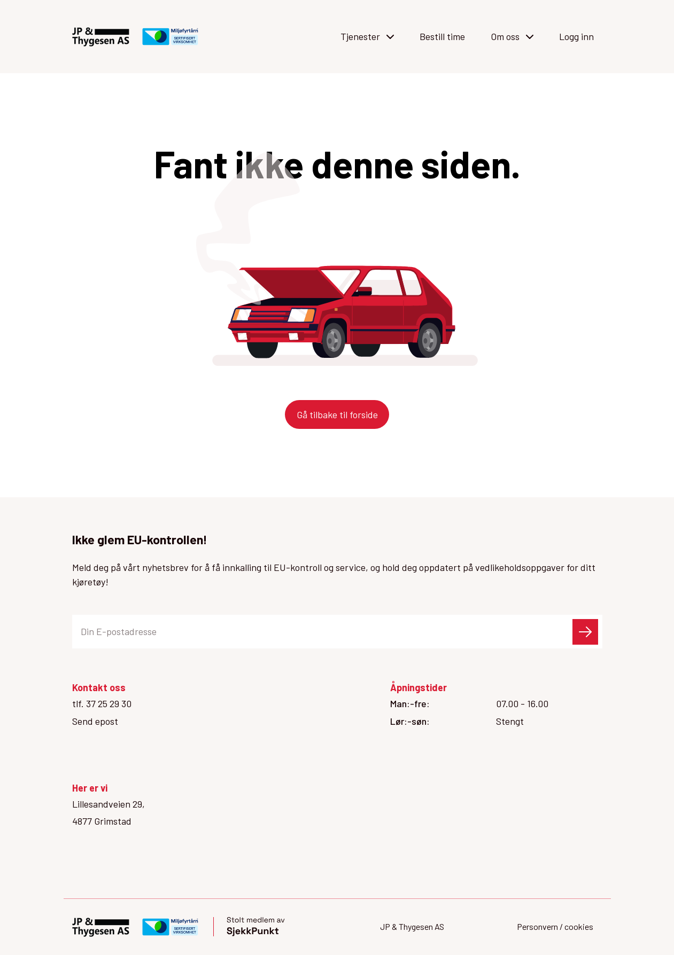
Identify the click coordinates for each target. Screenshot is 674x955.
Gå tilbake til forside (337, 414)
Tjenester (367, 36)
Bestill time (442, 36)
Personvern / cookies (555, 926)
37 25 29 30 (108, 703)
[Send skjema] (585, 632)
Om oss (512, 36)
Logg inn (576, 36)
